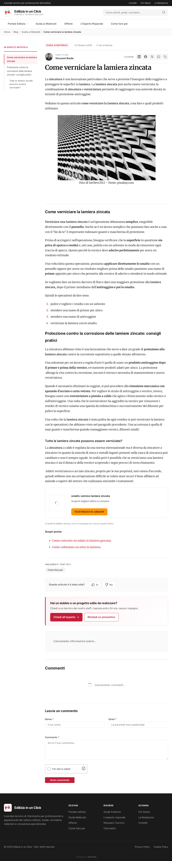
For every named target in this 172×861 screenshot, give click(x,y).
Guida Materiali (77, 817)
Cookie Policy (161, 846)
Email (113, 719)
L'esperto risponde (114, 817)
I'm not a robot (61, 769)
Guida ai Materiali (46, 23)
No (109, 584)
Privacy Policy (142, 846)
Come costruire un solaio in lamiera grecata (81, 540)
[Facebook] (146, 57)
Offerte (68, 23)
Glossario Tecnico (114, 822)
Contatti (133, 3)
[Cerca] (131, 12)
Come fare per (119, 23)
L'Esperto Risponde (92, 23)
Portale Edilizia (18, 23)
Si (94, 584)
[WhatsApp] (159, 57)
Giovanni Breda (64, 58)
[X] (152, 57)
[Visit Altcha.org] (83, 769)
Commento (52, 737)
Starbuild (92, 857)
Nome (49, 719)
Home (7, 31)
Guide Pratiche (112, 811)
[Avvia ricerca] (163, 12)
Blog (16, 31)
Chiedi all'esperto (66, 617)
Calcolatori (110, 828)
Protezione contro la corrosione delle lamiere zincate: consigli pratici (19, 71)
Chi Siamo (146, 3)
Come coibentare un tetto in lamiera (76, 547)
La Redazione (161, 3)
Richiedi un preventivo (101, 617)
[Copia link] (165, 57)
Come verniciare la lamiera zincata (22, 59)
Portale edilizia (77, 811)
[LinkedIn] (139, 57)
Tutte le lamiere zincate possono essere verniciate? (21, 84)
